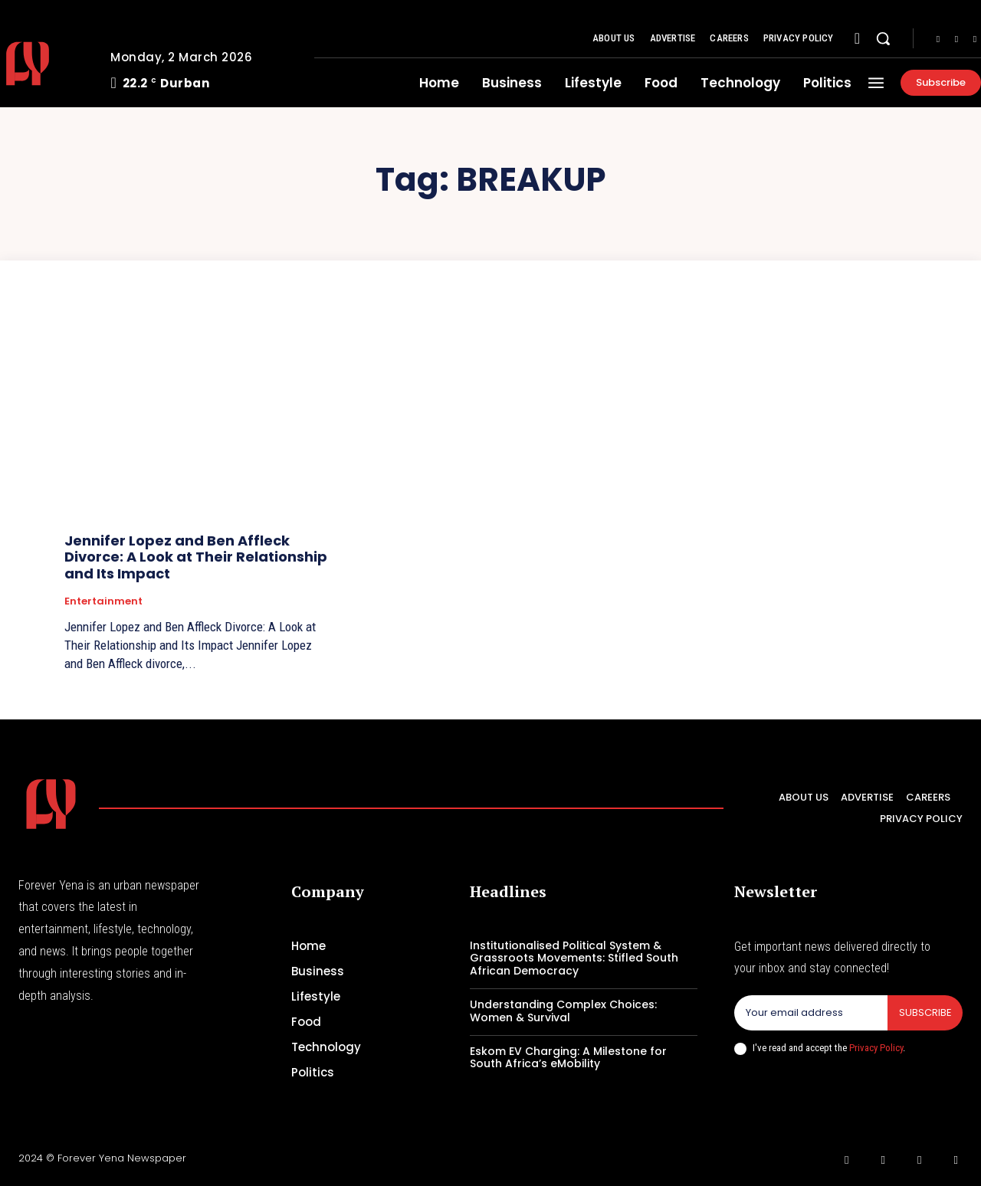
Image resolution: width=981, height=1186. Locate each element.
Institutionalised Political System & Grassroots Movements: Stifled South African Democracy (574, 958)
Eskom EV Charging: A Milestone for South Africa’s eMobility (568, 1057)
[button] (883, 38)
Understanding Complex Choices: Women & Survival (563, 1011)
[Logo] (51, 804)
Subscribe (924, 1012)
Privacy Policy (876, 1047)
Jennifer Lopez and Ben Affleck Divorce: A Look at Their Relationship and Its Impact (195, 557)
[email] (810, 1012)
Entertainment (103, 601)
